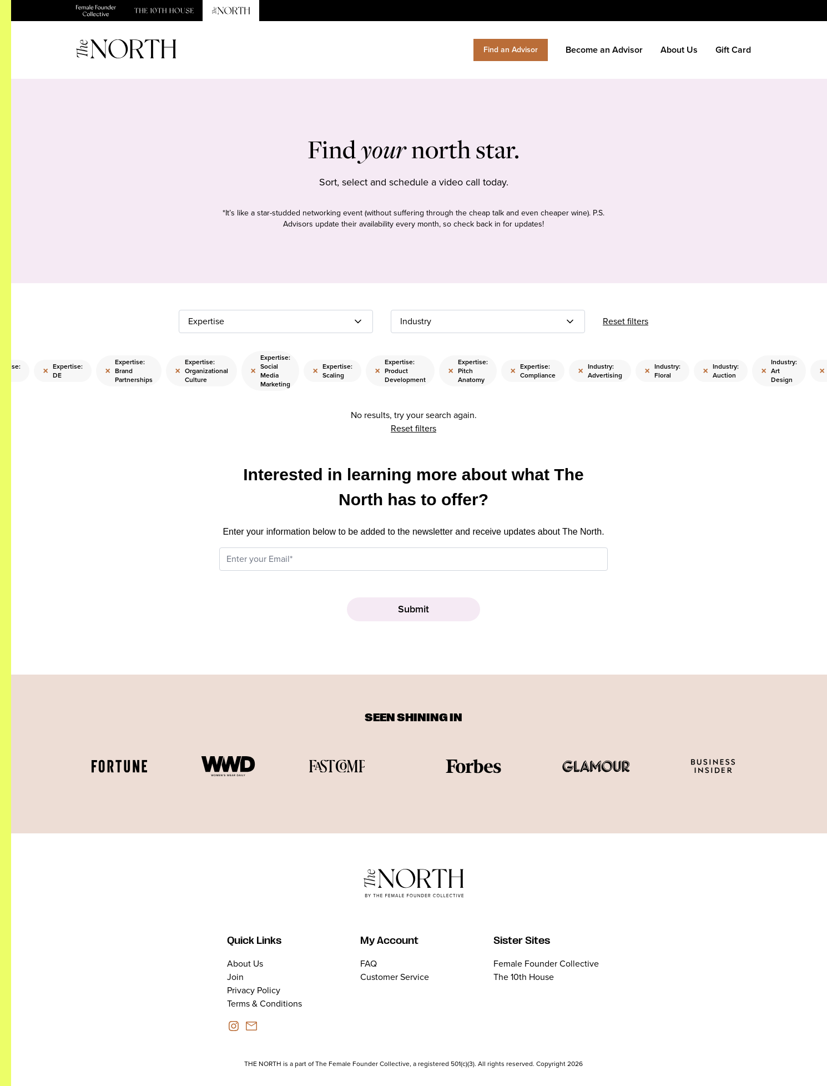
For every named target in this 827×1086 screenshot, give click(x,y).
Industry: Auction (721, 370)
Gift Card (733, 49)
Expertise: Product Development (400, 371)
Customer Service (394, 977)
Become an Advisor (604, 49)
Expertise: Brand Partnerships (129, 371)
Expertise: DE (63, 370)
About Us (679, 49)
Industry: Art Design (779, 371)
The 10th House (523, 977)
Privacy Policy (253, 990)
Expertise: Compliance (533, 370)
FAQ (368, 963)
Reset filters (625, 321)
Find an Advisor (510, 50)
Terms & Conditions (264, 1003)
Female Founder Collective (546, 963)
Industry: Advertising (600, 370)
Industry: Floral (662, 370)
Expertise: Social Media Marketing (270, 371)
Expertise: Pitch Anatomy (468, 371)
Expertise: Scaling (332, 370)
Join (235, 977)
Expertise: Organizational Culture (201, 371)
